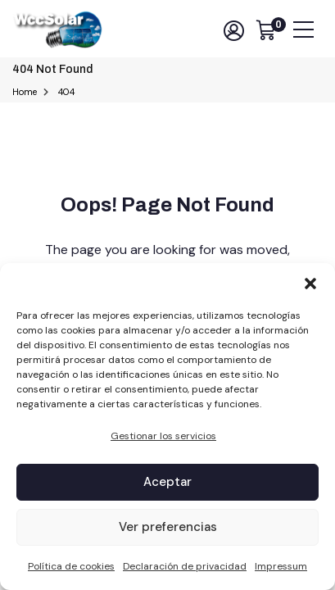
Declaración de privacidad (185, 566)
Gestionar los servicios (163, 435)
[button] (310, 283)
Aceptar (167, 482)
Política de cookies (71, 566)
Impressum (281, 566)
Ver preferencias (168, 527)
